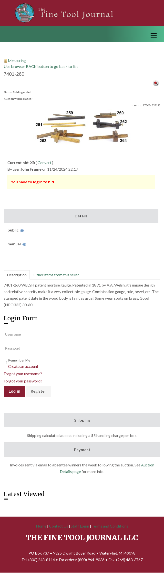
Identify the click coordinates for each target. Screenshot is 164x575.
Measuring (17, 60)
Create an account (23, 366)
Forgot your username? (23, 373)
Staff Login (80, 526)
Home (41, 526)
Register (38, 391)
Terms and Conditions (110, 526)
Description (17, 274)
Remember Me (19, 360)
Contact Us (58, 526)
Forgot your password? (23, 381)
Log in (14, 391)
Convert (44, 162)
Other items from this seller (56, 274)
